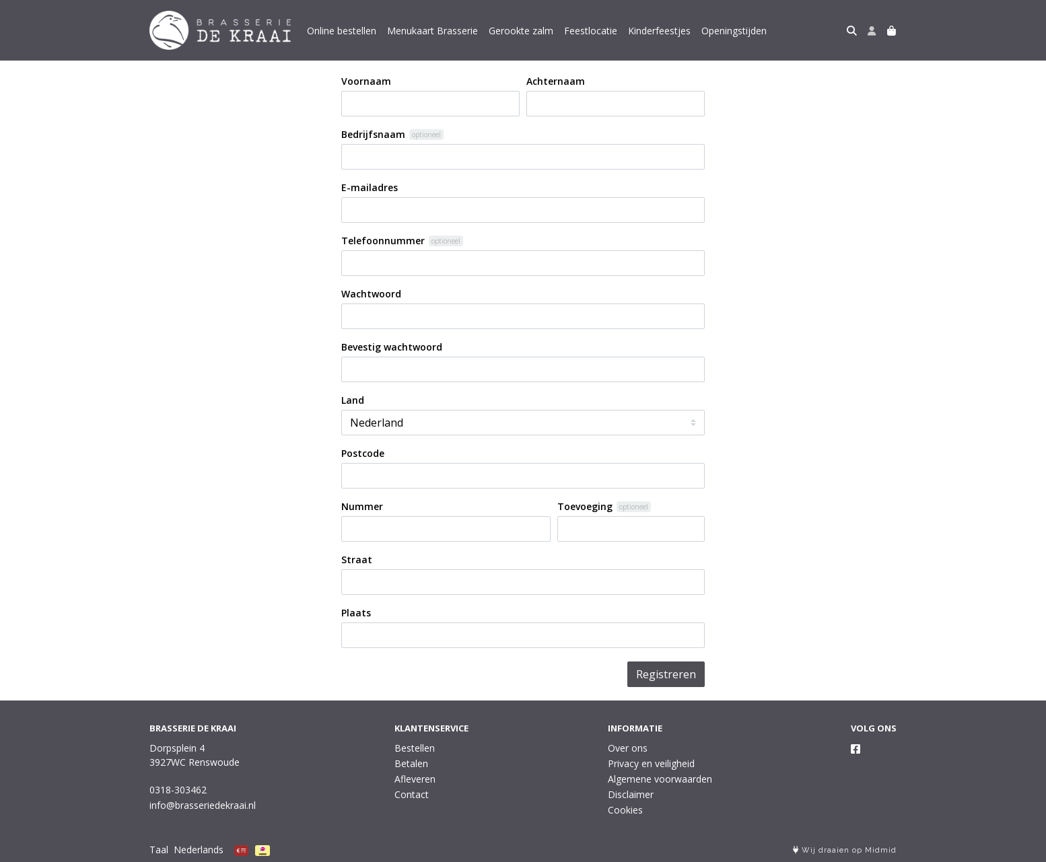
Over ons (628, 748)
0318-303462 (178, 789)
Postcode (362, 453)
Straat (356, 559)
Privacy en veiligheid (651, 763)
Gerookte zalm (521, 30)
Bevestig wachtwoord (391, 346)
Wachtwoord (371, 293)
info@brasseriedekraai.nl (202, 805)
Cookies (625, 809)
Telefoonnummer (383, 240)
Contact (411, 794)
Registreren (666, 674)
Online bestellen (341, 30)
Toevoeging (585, 506)
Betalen (411, 763)
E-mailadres (369, 187)
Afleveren (414, 779)
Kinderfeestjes (659, 30)
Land (352, 400)
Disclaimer (631, 794)
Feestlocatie (590, 30)
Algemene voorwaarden (660, 779)
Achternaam (555, 81)
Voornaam (366, 81)
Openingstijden (734, 30)
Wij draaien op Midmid (845, 850)
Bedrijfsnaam (373, 134)
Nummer (362, 506)
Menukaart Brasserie (432, 30)
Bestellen (414, 748)
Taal (158, 849)
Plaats (356, 612)
